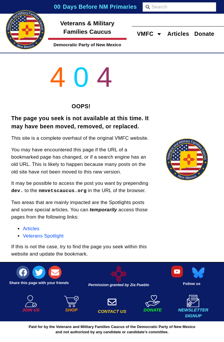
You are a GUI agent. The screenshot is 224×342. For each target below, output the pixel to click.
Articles (178, 33)
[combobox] (179, 7)
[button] (22, 272)
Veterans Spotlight (43, 236)
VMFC (149, 33)
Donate (204, 33)
